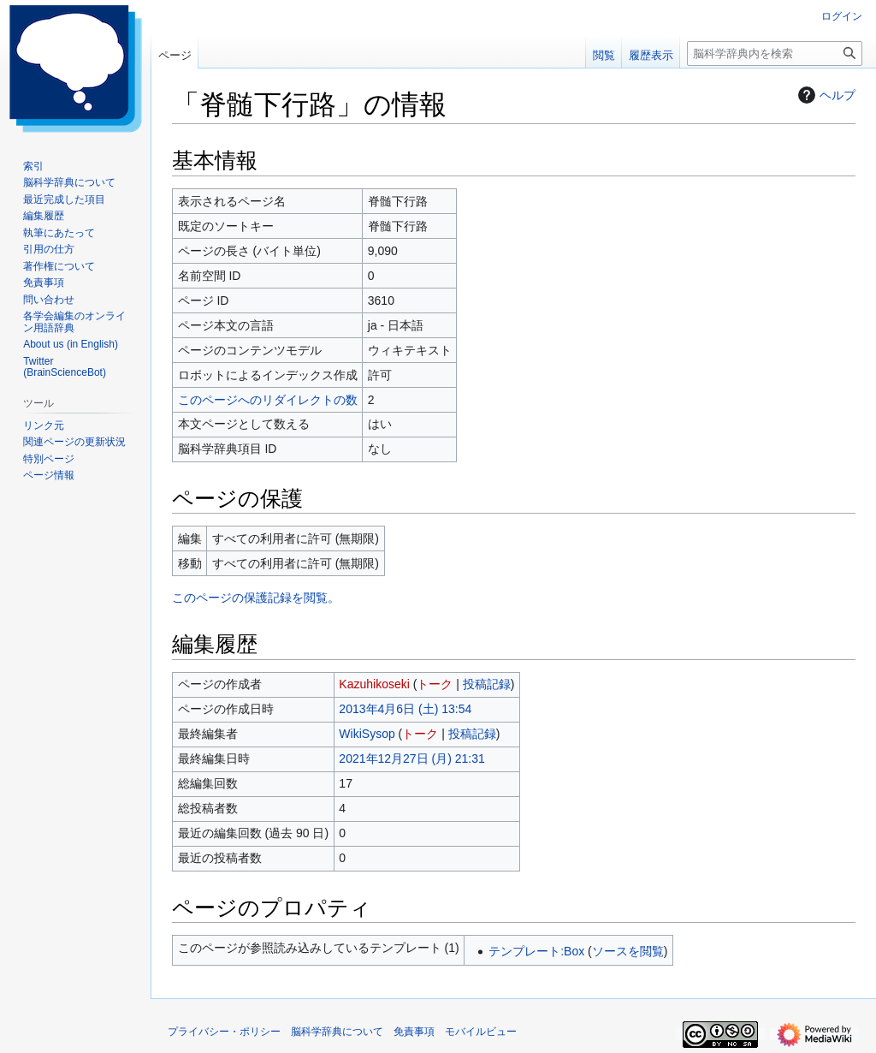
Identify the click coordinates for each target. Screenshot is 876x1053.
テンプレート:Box (536, 951)
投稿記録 (487, 684)
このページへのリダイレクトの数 (268, 400)
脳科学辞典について (337, 1032)
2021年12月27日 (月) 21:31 (411, 758)
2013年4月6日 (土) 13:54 (405, 709)
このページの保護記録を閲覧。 (256, 597)
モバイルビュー (481, 1032)
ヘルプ (824, 95)
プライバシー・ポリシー (224, 1032)
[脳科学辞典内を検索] (774, 53)
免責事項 (414, 1032)
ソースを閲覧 (628, 951)
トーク (435, 684)
